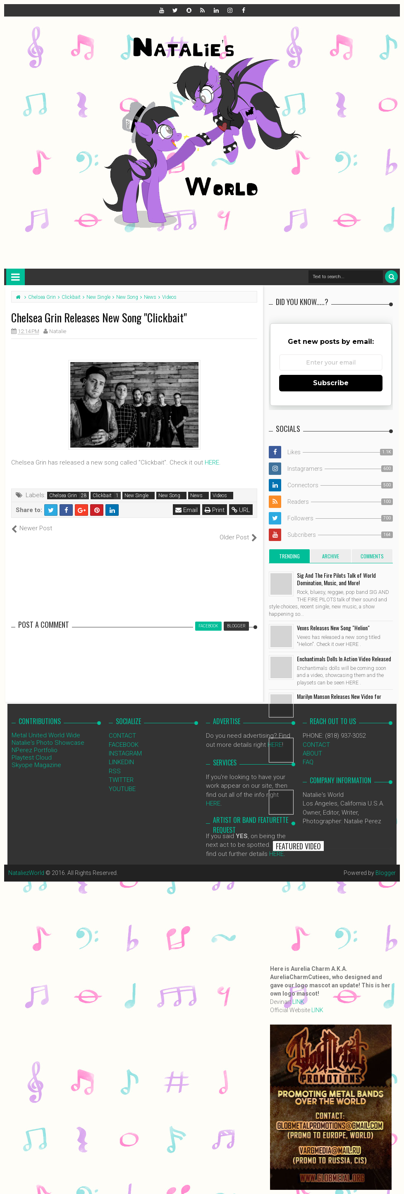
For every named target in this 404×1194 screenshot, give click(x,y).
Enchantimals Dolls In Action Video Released (344, 658)
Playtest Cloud (32, 749)
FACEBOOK (124, 735)
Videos (220, 495)
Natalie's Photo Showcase (48, 734)
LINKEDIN (121, 753)
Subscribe (331, 383)
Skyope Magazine (36, 756)
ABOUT (312, 744)
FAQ (308, 753)
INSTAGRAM (125, 744)
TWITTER (121, 771)
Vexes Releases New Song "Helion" (333, 627)
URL (241, 510)
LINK (298, 1002)
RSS (115, 762)
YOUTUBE (122, 780)
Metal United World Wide (46, 726)
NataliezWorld (26, 864)
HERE (212, 462)
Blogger (385, 864)
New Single (136, 495)
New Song (169, 495)
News (196, 495)
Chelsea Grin (63, 495)
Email (186, 510)
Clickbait (102, 495)
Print (215, 510)
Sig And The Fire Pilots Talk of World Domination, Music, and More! (336, 579)
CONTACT (122, 727)
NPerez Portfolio (34, 741)
